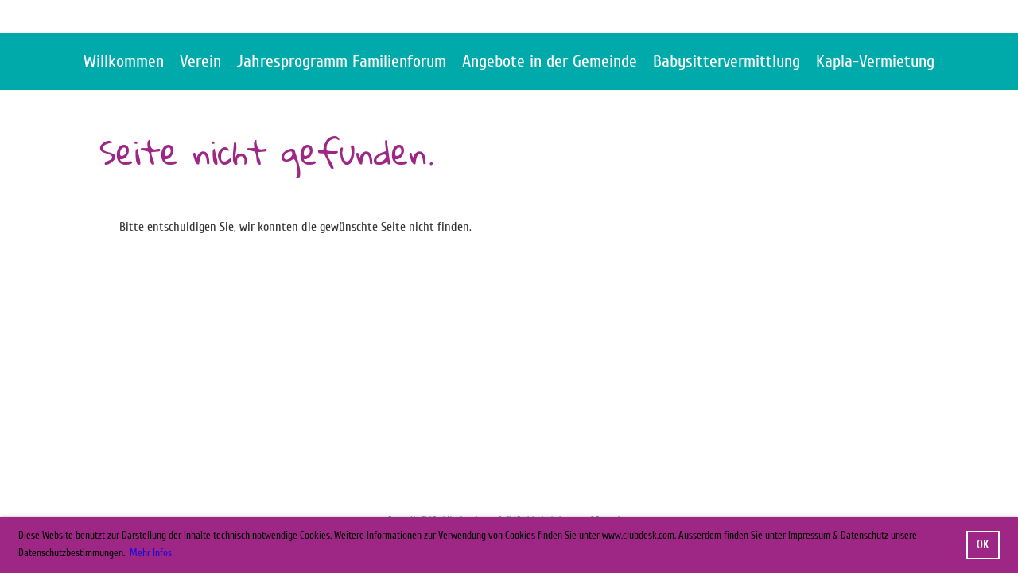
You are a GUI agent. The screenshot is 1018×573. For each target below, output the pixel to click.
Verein (200, 61)
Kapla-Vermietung (875, 61)
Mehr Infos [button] (151, 553)
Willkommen (124, 61)
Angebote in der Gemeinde (549, 61)
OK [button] (983, 545)
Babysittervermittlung (726, 61)
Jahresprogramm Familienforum (341, 61)
